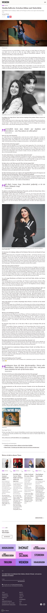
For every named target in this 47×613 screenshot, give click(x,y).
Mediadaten (5, 594)
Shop (20, 601)
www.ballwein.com (25, 437)
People (6, 5)
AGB (3, 599)
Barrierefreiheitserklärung (8, 604)
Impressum (4, 597)
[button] (2, 610)
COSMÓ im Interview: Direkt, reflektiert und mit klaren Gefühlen (18, 445)
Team (3, 592)
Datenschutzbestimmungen (17, 584)
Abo (20, 603)
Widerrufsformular (7, 601)
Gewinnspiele (22, 599)
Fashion (21, 594)
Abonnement (7, 536)
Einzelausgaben (23, 604)
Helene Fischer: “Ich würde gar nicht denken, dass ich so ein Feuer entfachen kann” (21, 447)
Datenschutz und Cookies (8, 603)
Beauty (21, 592)
